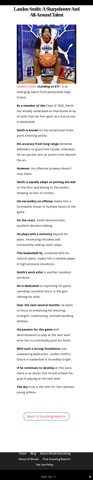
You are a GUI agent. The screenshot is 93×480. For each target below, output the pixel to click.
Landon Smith (46, 56)
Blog (33, 453)
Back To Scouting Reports (46, 416)
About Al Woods (29, 459)
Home (22, 453)
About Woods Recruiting (55, 453)
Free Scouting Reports (57, 459)
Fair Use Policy (45, 464)
